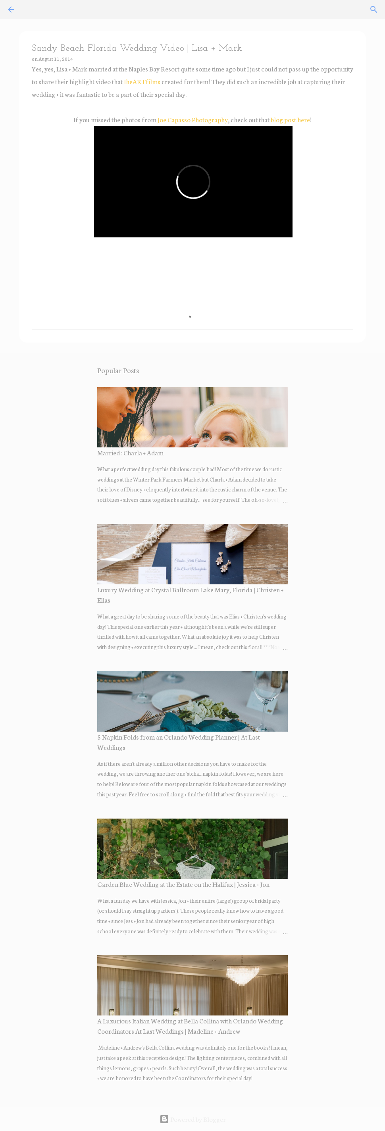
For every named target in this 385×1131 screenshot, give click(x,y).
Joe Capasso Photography (193, 119)
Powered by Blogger (193, 1118)
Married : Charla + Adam (130, 452)
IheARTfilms (142, 81)
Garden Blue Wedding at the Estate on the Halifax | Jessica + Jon (183, 883)
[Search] (374, 9)
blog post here (290, 119)
